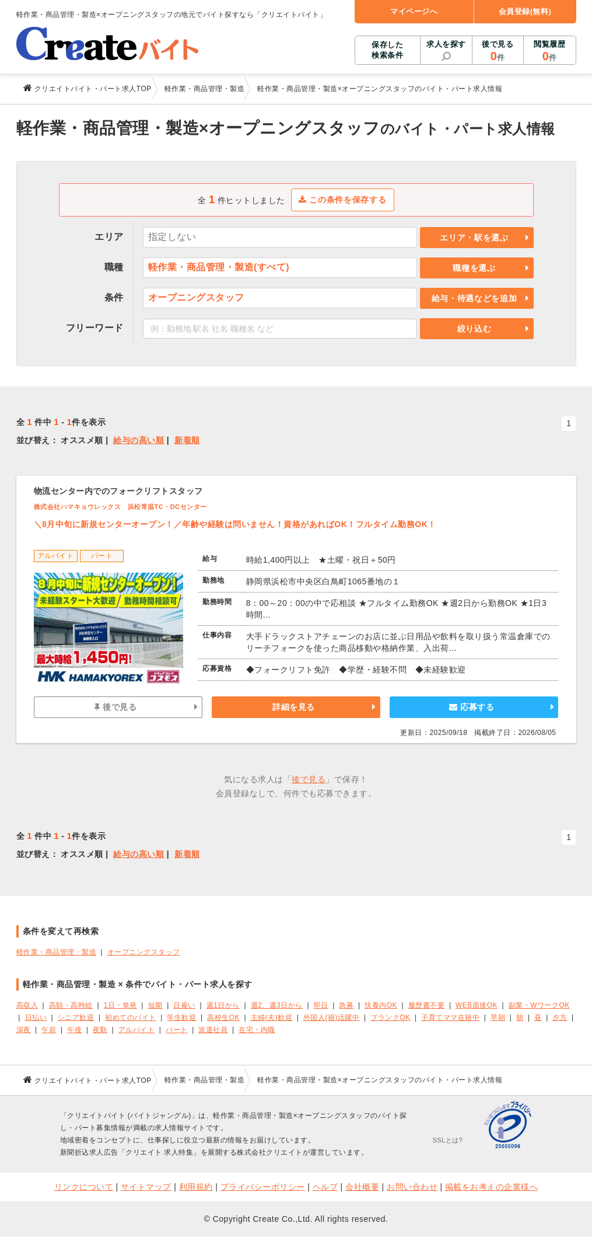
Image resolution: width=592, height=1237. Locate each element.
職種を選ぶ (474, 268)
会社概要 (362, 1186)
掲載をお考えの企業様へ (491, 1186)
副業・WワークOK (539, 1005)
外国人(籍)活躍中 (331, 1017)
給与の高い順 (138, 440)
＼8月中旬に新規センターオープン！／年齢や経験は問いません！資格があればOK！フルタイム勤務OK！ (235, 524)
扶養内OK (381, 1005)
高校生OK (223, 1017)
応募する (471, 707)
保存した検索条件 (387, 50)
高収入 (27, 1005)
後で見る (497, 51)
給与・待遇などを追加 (474, 298)
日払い (36, 1017)
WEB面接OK (477, 1005)
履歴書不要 (426, 1005)
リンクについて (84, 1186)
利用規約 (196, 1186)
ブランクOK (390, 1017)
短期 (155, 1005)
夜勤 (100, 1030)
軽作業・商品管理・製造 (56, 952)
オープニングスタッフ (143, 952)
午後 (74, 1030)
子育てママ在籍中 (450, 1017)
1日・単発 (120, 1005)
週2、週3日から (277, 1005)
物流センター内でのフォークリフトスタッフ (118, 491)
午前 (48, 1030)
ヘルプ (325, 1186)
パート (177, 1030)
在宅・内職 (257, 1030)
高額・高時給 (71, 1005)
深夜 (23, 1030)
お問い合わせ (412, 1186)
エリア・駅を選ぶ (474, 237)
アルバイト (136, 1030)
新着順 (187, 440)
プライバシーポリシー (262, 1186)
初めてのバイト (130, 1017)
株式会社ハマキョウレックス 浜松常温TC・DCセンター (120, 506)
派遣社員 (212, 1030)
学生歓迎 (181, 1017)
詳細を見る (293, 707)
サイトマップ (146, 1186)
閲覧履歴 (549, 51)
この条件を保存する (343, 199)
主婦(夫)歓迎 (271, 1017)
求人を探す (446, 44)
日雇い (184, 1005)
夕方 (559, 1017)
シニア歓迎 (76, 1017)
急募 (346, 1005)
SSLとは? (448, 1140)
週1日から (223, 1005)
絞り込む (474, 328)
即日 (321, 1005)
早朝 (498, 1017)
